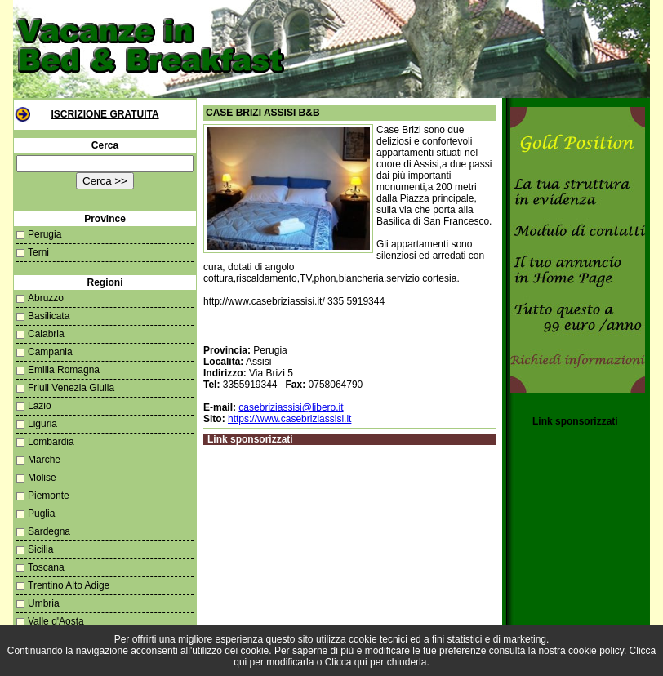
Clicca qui (346, 662)
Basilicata (48, 316)
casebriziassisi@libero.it (290, 407)
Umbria (44, 603)
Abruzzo (46, 298)
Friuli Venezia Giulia (71, 388)
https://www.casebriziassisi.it (289, 419)
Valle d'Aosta (56, 621)
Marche (44, 459)
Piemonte (48, 495)
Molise (42, 477)
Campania (50, 352)
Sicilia (40, 549)
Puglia (41, 513)
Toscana (46, 567)
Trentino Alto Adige (68, 585)
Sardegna (49, 531)
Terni (38, 252)
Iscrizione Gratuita (104, 114)
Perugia (44, 234)
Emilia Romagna (64, 370)
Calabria (46, 334)
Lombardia (51, 441)
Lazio (39, 405)
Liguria (42, 423)
